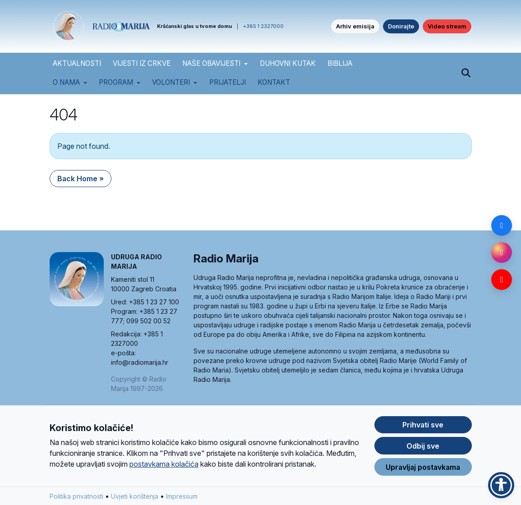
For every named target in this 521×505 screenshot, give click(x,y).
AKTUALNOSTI (77, 63)
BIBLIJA (339, 63)
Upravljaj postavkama (423, 477)
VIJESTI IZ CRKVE (142, 63)
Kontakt (274, 82)
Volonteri (171, 82)
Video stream (447, 26)
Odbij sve (422, 455)
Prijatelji (227, 82)
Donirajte (401, 26)
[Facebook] (501, 225)
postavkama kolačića (163, 473)
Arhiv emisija (355, 26)
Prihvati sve (422, 435)
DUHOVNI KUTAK (288, 63)
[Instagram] (501, 252)
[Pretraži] (466, 73)
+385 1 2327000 (263, 26)
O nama (66, 82)
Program (116, 82)
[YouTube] (501, 279)
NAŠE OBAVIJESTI (211, 63)
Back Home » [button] (80, 178)
